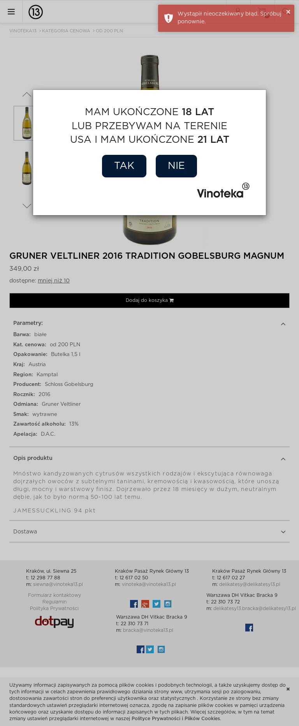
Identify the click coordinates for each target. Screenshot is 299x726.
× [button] (288, 12)
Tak (124, 166)
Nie (176, 166)
